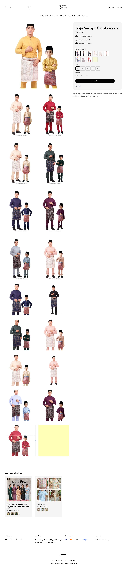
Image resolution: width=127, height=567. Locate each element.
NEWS (56, 15)
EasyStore (72, 560)
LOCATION (63, 15)
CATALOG (48, 15)
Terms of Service (54, 563)
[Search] (28, 7)
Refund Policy (73, 563)
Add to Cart (95, 81)
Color (80, 49)
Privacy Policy (64, 563)
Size (76, 64)
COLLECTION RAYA (74, 15)
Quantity (77, 72)
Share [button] (78, 86)
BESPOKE (84, 15)
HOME (41, 15)
